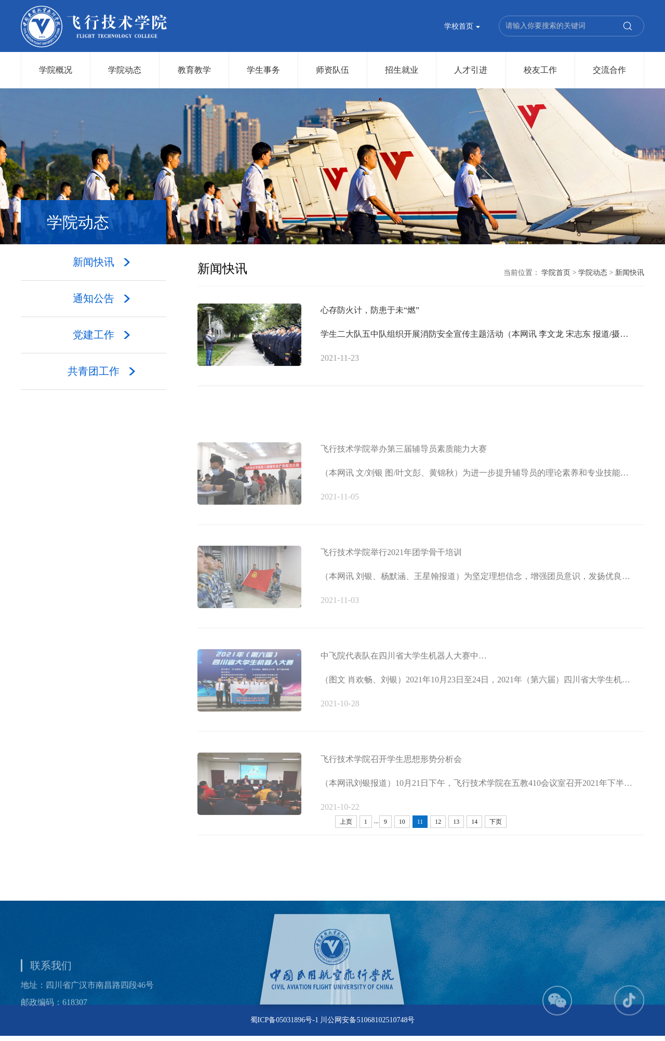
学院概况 (55, 69)
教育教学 (194, 69)
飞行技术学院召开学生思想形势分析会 (391, 780)
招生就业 (401, 69)
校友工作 (540, 69)
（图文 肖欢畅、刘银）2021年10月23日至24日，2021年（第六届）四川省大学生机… (475, 701)
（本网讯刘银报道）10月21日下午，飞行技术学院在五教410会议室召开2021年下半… (476, 804)
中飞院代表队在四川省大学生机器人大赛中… (404, 677)
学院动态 (124, 69)
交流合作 (609, 69)
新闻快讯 (629, 273)
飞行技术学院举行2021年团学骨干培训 (391, 574)
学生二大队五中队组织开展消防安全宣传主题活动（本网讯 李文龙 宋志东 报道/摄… (474, 335)
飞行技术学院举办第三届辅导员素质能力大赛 (404, 470)
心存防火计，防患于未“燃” (370, 311)
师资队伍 (332, 69)
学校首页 (462, 27)
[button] (557, 1022)
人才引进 (470, 69)
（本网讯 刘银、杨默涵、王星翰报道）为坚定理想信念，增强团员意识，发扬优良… (475, 598)
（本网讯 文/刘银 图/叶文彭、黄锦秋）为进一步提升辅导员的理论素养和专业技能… (475, 494)
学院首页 (555, 273)
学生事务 (263, 69)
